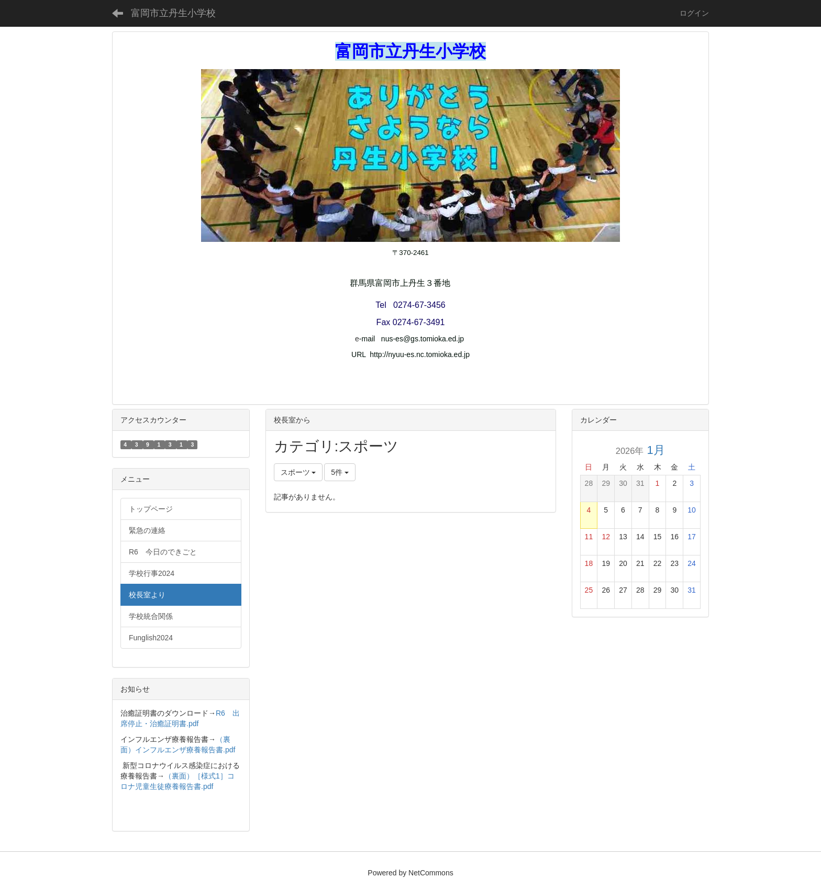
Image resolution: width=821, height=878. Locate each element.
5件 (340, 472)
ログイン (694, 13)
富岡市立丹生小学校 (173, 13)
